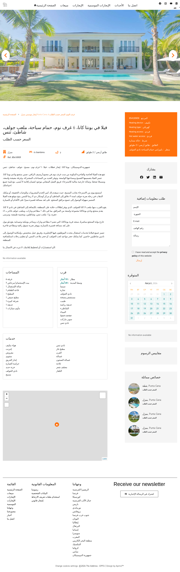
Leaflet (105, 459)
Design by (115, 565)
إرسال (139, 260)
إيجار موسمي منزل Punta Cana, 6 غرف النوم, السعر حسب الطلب (48, 114)
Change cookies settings (66, 565)
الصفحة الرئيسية (9, 114)
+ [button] (7, 394)
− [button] (7, 399)
